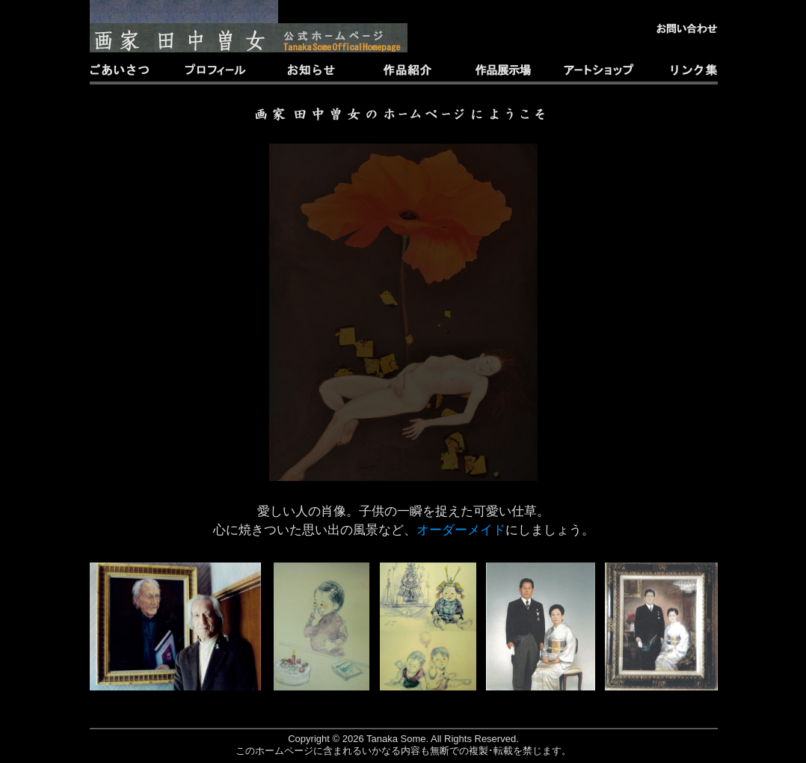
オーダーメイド (460, 530)
